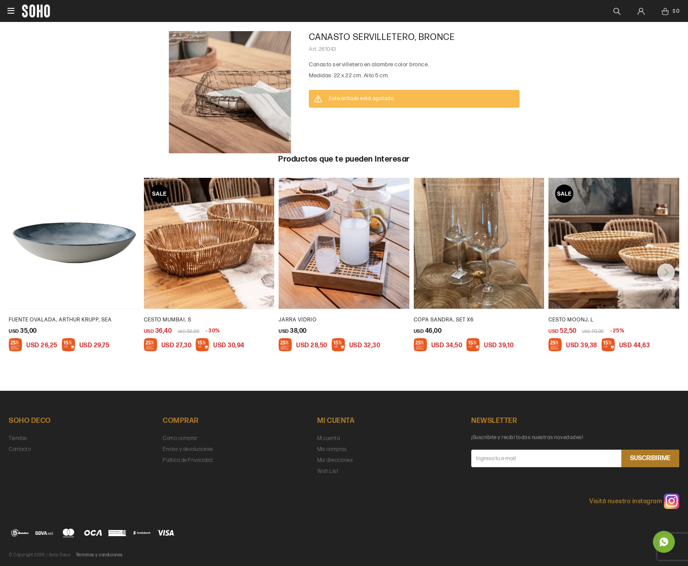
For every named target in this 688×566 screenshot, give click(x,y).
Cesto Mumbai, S (167, 320)
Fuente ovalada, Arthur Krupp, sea (60, 320)
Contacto (20, 449)
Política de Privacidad (187, 460)
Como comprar (180, 438)
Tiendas (18, 438)
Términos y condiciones (99, 555)
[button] (666, 272)
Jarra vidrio (298, 320)
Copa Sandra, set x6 (444, 320)
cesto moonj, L (571, 320)
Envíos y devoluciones (188, 449)
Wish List (328, 471)
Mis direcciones (335, 460)
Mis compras (332, 449)
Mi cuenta (328, 438)
